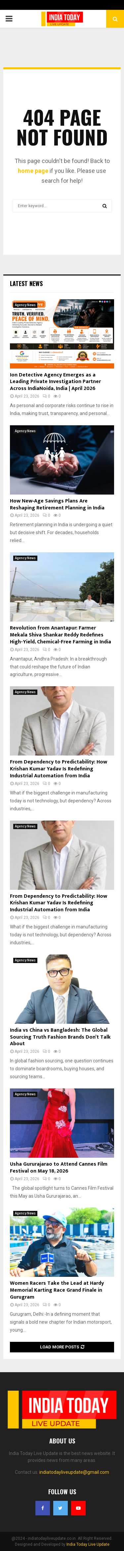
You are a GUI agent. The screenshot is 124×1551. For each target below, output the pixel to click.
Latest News (26, 283)
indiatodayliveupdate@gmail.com (74, 1472)
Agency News (25, 305)
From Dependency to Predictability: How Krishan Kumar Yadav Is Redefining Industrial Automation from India (58, 769)
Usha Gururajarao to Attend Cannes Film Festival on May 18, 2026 (58, 1168)
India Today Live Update (87, 1544)
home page (33, 170)
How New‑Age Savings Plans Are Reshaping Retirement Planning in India (57, 504)
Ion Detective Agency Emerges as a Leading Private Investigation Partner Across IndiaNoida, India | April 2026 (55, 382)
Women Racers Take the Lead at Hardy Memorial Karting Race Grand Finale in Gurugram (57, 1290)
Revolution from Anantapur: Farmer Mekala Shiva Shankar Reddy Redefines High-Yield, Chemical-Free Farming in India (60, 635)
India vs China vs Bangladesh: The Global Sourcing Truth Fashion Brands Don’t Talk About (60, 1037)
